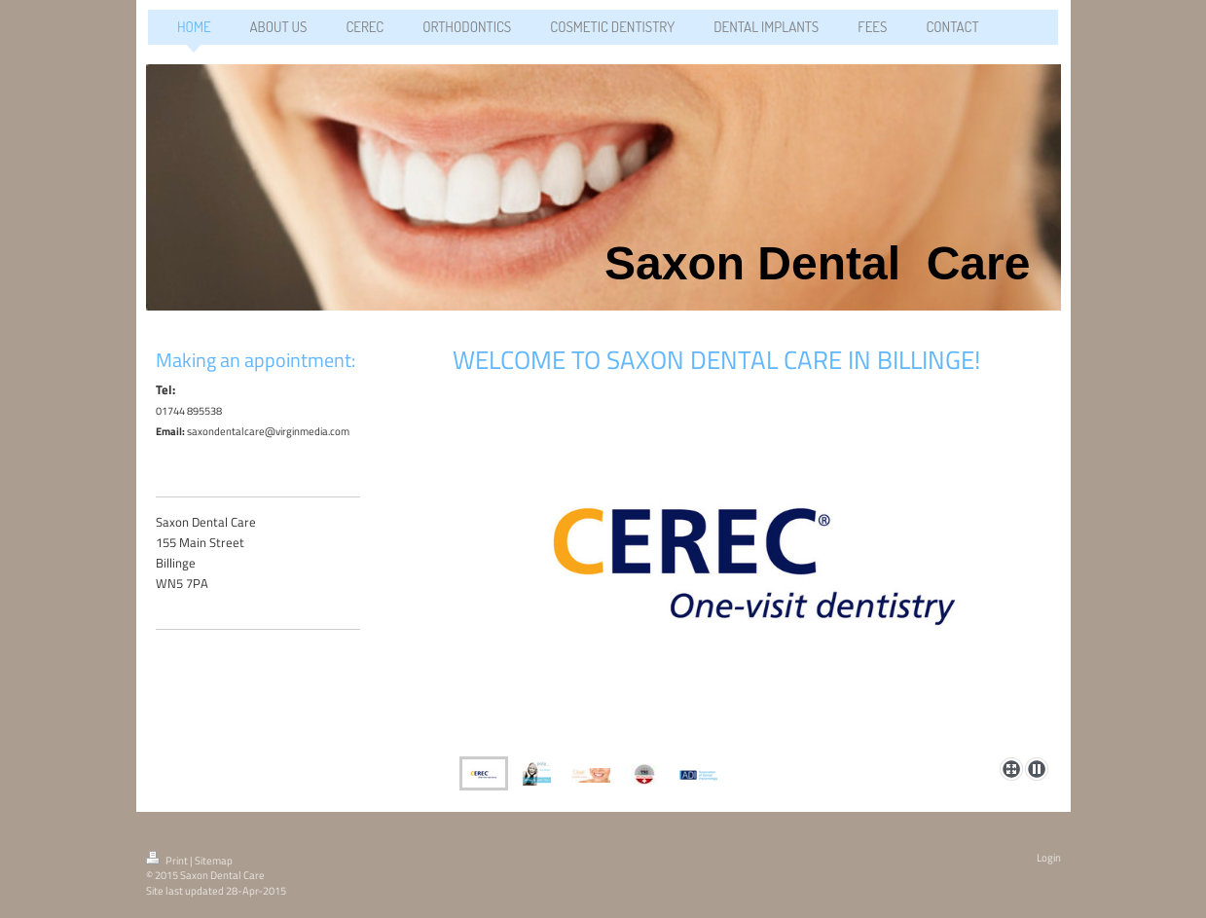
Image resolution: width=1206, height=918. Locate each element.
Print (168, 860)
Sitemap (214, 860)
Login (1049, 857)
